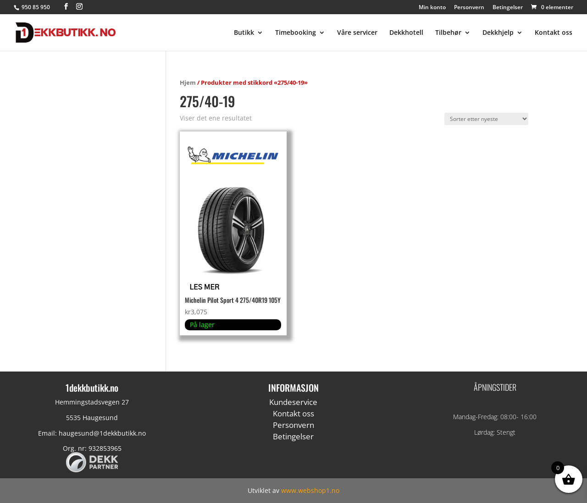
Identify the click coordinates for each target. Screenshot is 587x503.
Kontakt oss (553, 33)
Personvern (469, 8)
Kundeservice (293, 402)
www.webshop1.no (310, 490)
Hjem (188, 82)
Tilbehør (448, 33)
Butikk (244, 33)
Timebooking (295, 33)
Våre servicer (357, 33)
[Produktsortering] (486, 119)
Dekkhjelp (498, 33)
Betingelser (508, 8)
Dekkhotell (406, 33)
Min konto (432, 8)
